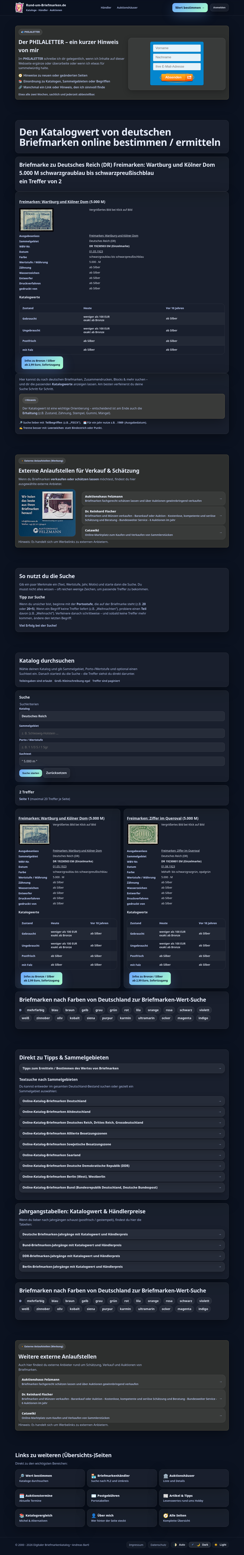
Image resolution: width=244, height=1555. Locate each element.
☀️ (220, 1544)
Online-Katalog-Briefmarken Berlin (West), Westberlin (63, 1176)
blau (54, 1010)
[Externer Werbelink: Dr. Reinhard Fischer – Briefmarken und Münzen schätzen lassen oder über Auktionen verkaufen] (154, 515)
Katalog (24, 708)
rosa (169, 1010)
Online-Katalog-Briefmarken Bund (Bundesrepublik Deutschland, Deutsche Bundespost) (89, 1187)
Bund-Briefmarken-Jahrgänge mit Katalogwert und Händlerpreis (71, 1245)
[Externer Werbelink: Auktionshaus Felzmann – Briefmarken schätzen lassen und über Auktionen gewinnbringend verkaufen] (154, 498)
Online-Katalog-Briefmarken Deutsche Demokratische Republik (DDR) (75, 1166)
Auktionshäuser (127, 7)
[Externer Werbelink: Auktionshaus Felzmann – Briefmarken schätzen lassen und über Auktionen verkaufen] (48, 513)
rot (126, 1010)
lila (138, 1010)
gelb (85, 1010)
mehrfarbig (35, 1010)
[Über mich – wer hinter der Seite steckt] (122, 1518)
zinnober (43, 1018)
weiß (25, 1018)
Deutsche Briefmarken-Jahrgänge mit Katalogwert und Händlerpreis (75, 1234)
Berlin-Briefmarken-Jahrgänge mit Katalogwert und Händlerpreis (72, 1267)
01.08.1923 (168, 866)
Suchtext (25, 754)
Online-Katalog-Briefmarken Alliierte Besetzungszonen (64, 1133)
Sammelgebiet (29, 726)
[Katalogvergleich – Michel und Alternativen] (50, 1518)
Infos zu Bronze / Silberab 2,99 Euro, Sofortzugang (42, 363)
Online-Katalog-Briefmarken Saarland (51, 1155)
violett (204, 1010)
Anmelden (219, 7)
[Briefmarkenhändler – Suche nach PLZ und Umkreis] (122, 1478)
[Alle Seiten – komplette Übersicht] (194, 1518)
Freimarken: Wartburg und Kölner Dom (53, 201)
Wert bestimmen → (190, 8)
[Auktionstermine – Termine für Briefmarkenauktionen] (50, 1498)
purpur (107, 1018)
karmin (125, 1018)
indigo (203, 1018)
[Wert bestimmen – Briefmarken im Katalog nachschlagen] (50, 1478)
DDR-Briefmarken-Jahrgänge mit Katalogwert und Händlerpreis (71, 1256)
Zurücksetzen (56, 773)
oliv (60, 1018)
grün (113, 1010)
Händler (106, 7)
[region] (122, 329)
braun (69, 1010)
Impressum (136, 1545)
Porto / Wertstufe (31, 740)
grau (99, 1010)
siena (91, 1018)
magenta (184, 1018)
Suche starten (30, 773)
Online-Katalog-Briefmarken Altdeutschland (56, 1112)
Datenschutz (158, 1545)
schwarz (186, 1010)
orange (153, 1010)
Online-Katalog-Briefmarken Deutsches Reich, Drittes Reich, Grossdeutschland (82, 1122)
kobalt (74, 1018)
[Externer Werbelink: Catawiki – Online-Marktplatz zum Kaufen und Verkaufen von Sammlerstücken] (154, 532)
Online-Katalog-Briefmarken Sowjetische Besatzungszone (66, 1144)
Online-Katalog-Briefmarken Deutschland (54, 1101)
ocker (166, 1018)
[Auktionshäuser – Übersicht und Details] (194, 1478)
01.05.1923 (96, 251)
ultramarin (146, 1018)
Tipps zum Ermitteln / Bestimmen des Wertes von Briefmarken (70, 1068)
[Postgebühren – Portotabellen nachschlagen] (122, 1498)
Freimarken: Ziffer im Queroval (154, 818)
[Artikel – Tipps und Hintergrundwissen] (194, 1498)
